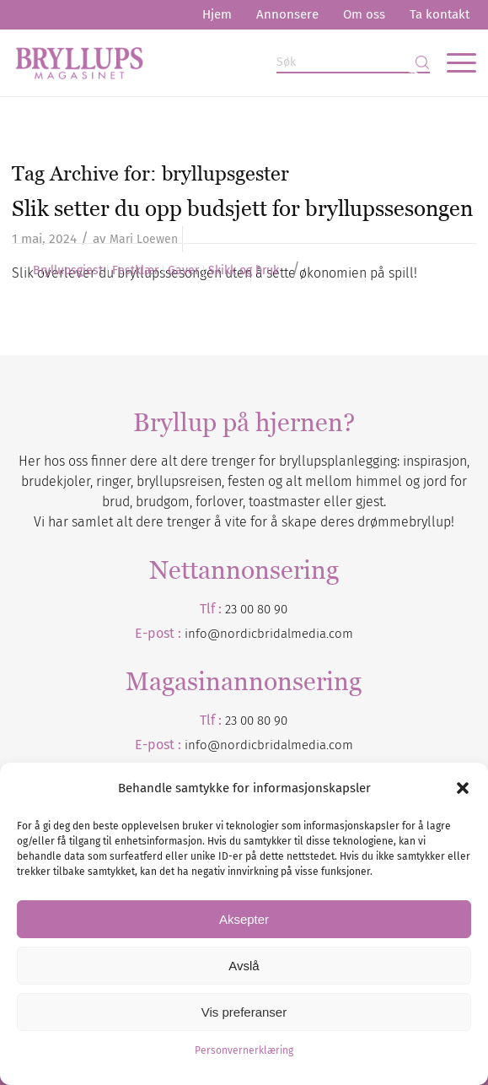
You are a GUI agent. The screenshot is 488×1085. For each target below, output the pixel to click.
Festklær (135, 271)
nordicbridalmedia (273, 745)
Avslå (243, 965)
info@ (202, 745)
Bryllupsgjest (68, 271)
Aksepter (244, 919)
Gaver (183, 271)
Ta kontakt (439, 14)
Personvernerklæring (244, 1050)
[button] (462, 788)
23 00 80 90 (256, 609)
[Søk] (353, 62)
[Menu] (453, 62)
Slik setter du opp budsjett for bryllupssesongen (242, 208)
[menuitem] (217, 15)
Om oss (364, 14)
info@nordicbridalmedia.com (269, 633)
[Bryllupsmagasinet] (197, 62)
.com (339, 745)
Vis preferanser (244, 1012)
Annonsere (287, 14)
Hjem (217, 14)
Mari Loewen (144, 239)
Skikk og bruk (243, 271)
